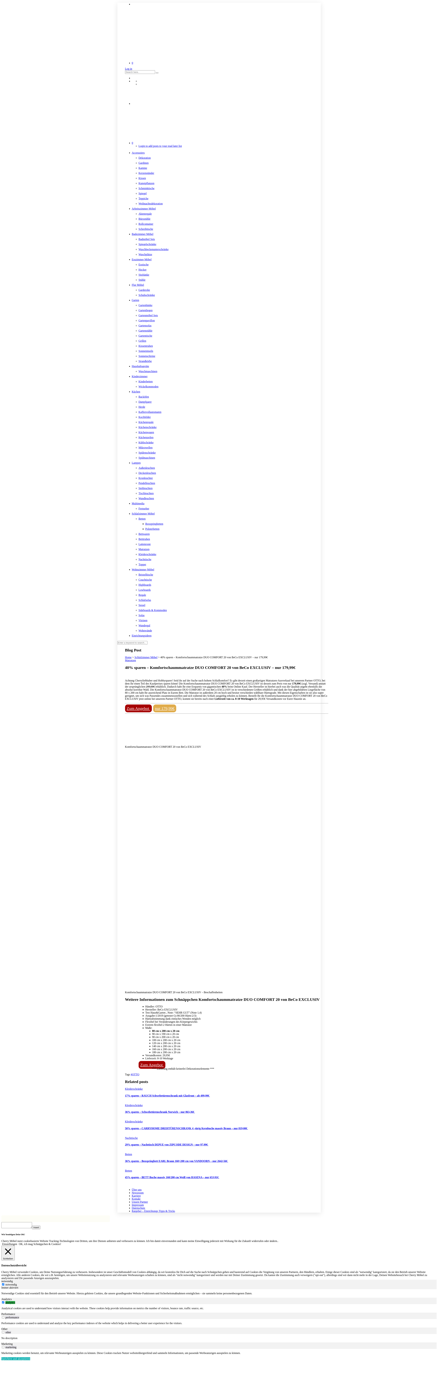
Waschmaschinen (148, 371)
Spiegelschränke (147, 244)
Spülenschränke (147, 452)
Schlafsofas (145, 600)
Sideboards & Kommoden (153, 610)
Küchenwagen (146, 432)
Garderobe (144, 290)
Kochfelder (145, 417)
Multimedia (138, 503)
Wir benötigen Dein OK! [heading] (13, 1235)
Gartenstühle (145, 330)
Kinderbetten (146, 381)
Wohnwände (145, 630)
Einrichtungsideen (141, 635)
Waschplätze (145, 254)
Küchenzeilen (146, 437)
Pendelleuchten (147, 483)
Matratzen (144, 549)
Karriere (136, 1195)
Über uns (137, 1189)
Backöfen (144, 396)
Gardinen (144, 162)
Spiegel (143, 193)
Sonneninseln (146, 351)
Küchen (136, 391)
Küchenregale (146, 422)
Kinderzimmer (140, 376)
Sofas (142, 615)
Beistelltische (146, 574)
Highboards (145, 584)
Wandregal (144, 625)
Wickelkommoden (149, 386)
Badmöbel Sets (147, 239)
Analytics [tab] (6, 1300)
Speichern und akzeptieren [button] (15, 1359)
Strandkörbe (145, 361)
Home (128, 657)
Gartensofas (145, 325)
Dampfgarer (145, 401)
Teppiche (143, 198)
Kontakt (136, 1198)
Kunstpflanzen (146, 183)
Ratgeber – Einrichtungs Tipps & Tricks (153, 1211)
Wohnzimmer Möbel (143, 569)
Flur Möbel (138, 284)
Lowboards (145, 589)
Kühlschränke (146, 442)
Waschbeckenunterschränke (154, 249)
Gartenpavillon (147, 320)
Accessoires (138, 152)
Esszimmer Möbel (142, 259)
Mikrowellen (146, 447)
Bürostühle (144, 218)
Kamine (143, 168)
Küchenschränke (148, 427)
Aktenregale (145, 213)
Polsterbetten (152, 528)
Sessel (142, 605)
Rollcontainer (146, 223)
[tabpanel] (219, 1294)
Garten (135, 300)
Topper (142, 564)
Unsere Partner (140, 1201)
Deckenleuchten (147, 473)
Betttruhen (144, 539)
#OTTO (135, 1074)
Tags (128, 1074)
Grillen (142, 340)
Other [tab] (4, 1330)
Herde (142, 406)
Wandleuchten (146, 498)
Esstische (144, 264)
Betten (142, 518)
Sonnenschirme (147, 356)
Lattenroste (145, 544)
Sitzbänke (144, 274)
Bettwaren (144, 534)
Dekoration (145, 157)
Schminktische (147, 188)
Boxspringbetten (154, 523)
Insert (39, 1228)
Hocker (143, 269)
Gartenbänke (145, 305)
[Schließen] (8, 1254)
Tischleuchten (146, 493)
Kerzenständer (146, 173)
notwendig (11, 1285)
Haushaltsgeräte (140, 366)
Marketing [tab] (7, 1344)
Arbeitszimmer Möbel (144, 208)
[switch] (3, 1303)
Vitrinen (143, 620)
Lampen (136, 462)
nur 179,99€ (165, 708)
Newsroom (138, 1192)
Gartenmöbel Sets (148, 315)
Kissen (142, 178)
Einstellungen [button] (9, 1245)
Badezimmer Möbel (143, 234)
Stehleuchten (146, 488)
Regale (142, 595)
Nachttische (145, 559)
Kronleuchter (146, 478)
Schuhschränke (147, 295)
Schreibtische (146, 229)
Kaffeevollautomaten (150, 412)
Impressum (138, 1204)
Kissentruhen (146, 345)
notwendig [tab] (7, 1282)
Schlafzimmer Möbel (143, 513)
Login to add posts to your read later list (160, 146)
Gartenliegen (146, 310)
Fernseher (144, 508)
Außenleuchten (147, 467)
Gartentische (145, 335)
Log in (128, 68)
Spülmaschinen (147, 457)
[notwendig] (3, 1285)
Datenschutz (138, 1208)
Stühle (142, 279)
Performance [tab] (8, 1315)
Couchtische (145, 579)
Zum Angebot (138, 708)
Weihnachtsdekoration (151, 203)
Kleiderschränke (147, 554)
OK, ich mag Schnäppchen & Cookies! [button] (40, 1245)
